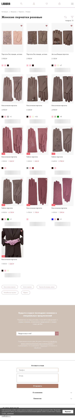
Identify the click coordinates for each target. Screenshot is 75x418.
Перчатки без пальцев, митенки (46, 287)
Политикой (43, 346)
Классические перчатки (10, 287)
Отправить (37, 386)
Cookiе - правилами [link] (8, 413)
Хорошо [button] (68, 411)
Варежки (25, 292)
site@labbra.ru (6, 416)
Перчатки (21, 12)
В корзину (13, 70)
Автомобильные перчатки (10, 292)
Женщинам (13, 12)
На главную (5, 12)
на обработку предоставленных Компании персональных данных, (39, 342)
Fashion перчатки (27, 287)
